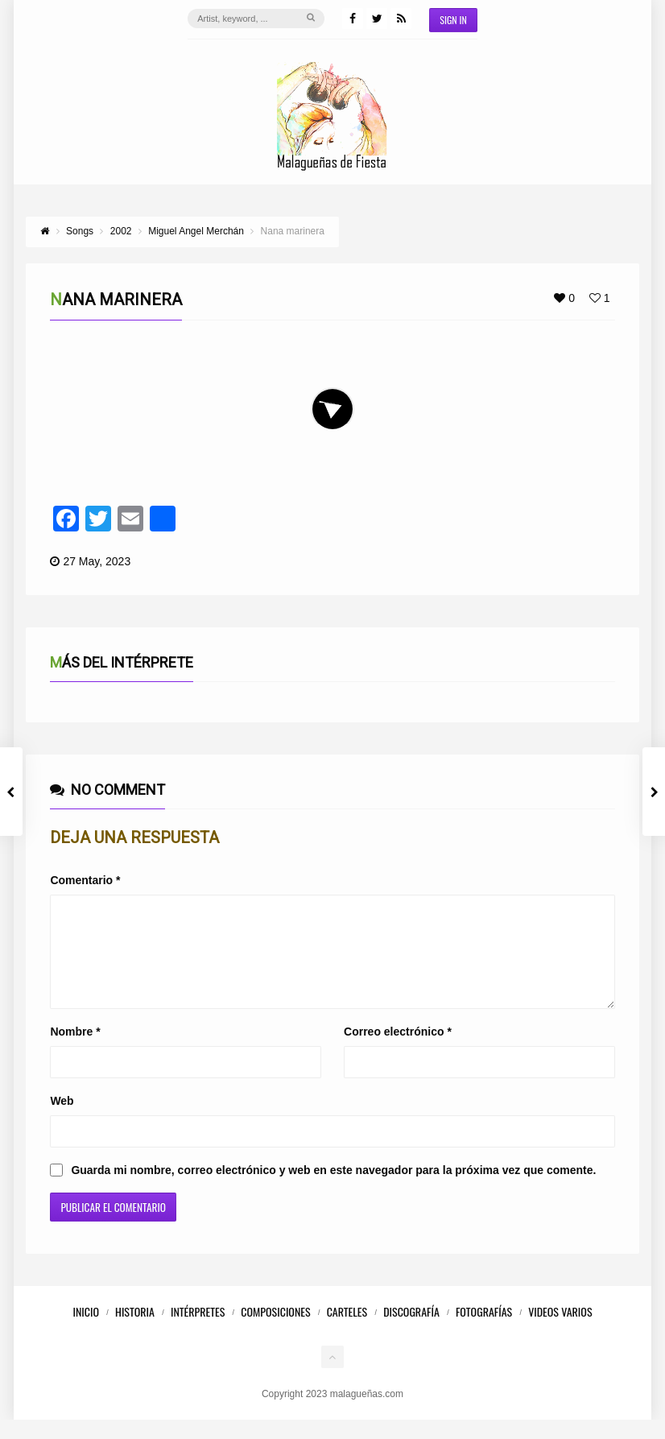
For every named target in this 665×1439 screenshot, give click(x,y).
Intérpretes (198, 1330)
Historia (135, 1330)
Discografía (411, 1330)
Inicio (85, 1330)
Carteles (347, 1330)
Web (61, 1120)
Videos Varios (560, 1330)
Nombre (75, 1050)
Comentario (85, 880)
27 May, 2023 (96, 561)
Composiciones (275, 1330)
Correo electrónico (398, 1050)
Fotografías (484, 1330)
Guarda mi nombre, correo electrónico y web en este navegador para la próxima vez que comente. (333, 1189)
